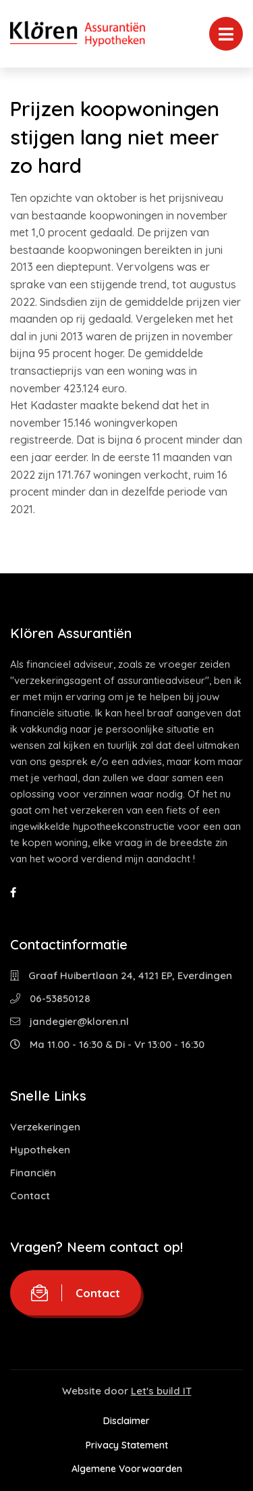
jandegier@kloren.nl (69, 1021)
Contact (30, 1195)
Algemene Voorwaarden (127, 1469)
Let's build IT (161, 1390)
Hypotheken (40, 1149)
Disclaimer (126, 1421)
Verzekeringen (45, 1126)
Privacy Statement (127, 1445)
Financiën (33, 1172)
